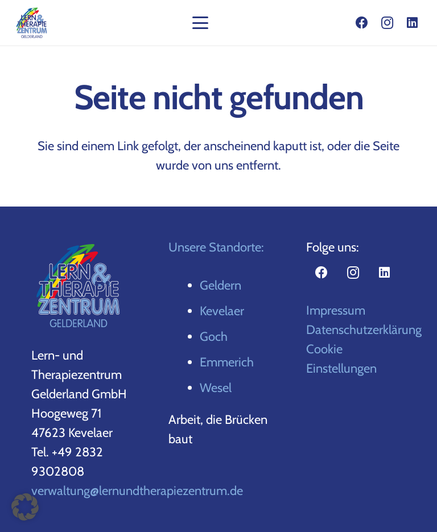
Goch (214, 336)
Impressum (335, 310)
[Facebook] (361, 22)
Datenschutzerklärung (364, 329)
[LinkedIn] (411, 22)
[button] (200, 23)
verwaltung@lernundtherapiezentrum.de (137, 490)
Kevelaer (222, 311)
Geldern (220, 285)
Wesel (216, 387)
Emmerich (227, 362)
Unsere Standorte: (216, 247)
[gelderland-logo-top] (32, 23)
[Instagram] (386, 22)
